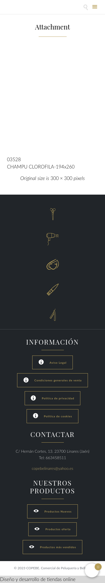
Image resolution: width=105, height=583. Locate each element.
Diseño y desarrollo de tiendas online (38, 579)
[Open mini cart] (92, 570)
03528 (14, 159)
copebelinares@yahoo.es (52, 468)
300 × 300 (61, 178)
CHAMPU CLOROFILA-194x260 (40, 167)
